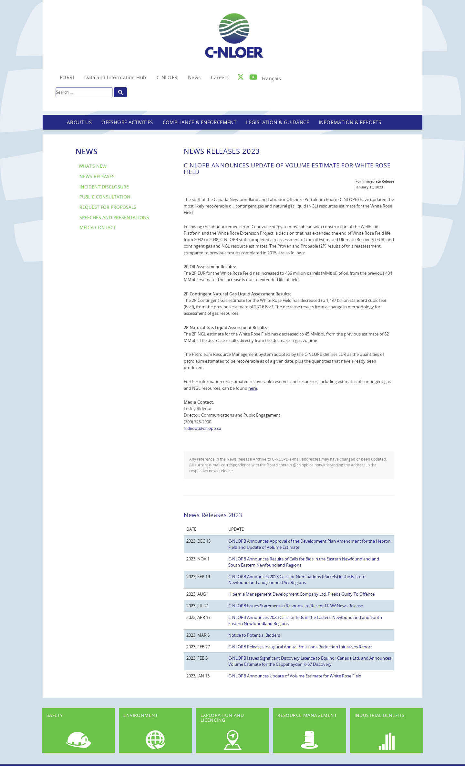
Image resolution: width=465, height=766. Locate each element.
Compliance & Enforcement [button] (200, 122)
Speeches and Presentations (114, 217)
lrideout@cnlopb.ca (202, 428)
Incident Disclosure (104, 187)
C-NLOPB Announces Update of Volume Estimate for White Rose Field (294, 676)
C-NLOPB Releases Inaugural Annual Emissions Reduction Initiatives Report (300, 647)
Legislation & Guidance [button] (277, 122)
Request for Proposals (107, 207)
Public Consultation (104, 197)
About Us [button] (79, 122)
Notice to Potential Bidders (254, 635)
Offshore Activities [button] (127, 122)
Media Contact (97, 227)
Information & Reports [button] (350, 122)
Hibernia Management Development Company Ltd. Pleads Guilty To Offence (301, 594)
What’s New (93, 166)
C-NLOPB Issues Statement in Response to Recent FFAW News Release (295, 606)
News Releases (97, 176)
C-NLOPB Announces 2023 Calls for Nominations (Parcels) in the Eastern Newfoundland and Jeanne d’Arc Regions (297, 580)
